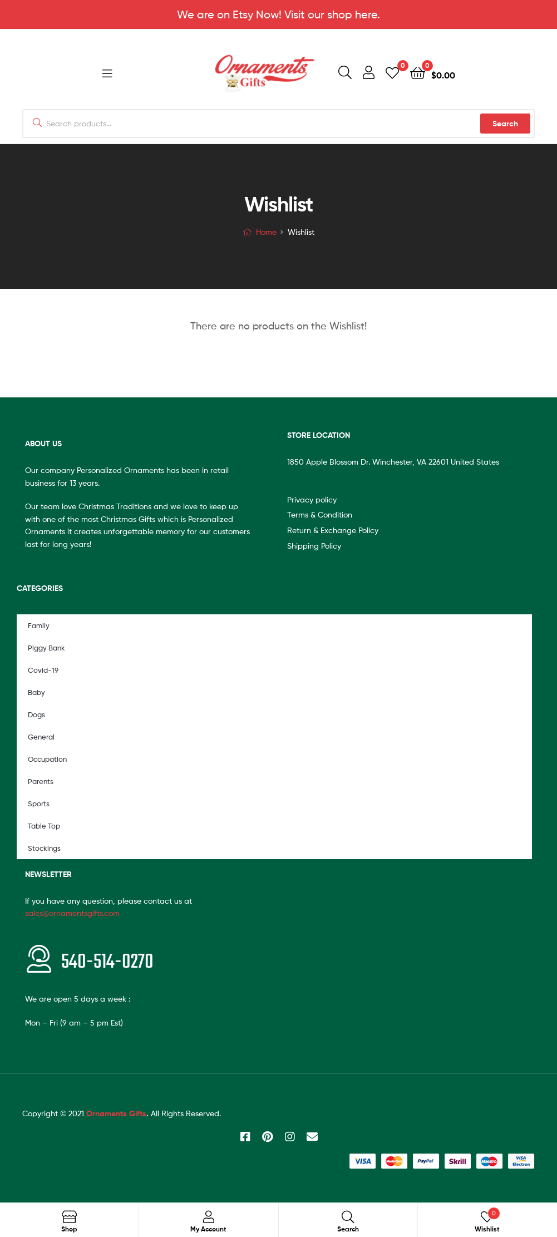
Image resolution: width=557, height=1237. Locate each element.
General (41, 737)
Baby (36, 693)
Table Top (44, 826)
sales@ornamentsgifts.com (72, 914)
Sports (39, 804)
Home (266, 233)
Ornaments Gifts (116, 1115)
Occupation (47, 760)
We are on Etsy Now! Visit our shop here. (278, 14)
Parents (40, 782)
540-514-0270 (107, 963)
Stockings (44, 849)
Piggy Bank (46, 648)
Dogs (36, 715)
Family (39, 626)
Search (505, 125)
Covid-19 (43, 671)
